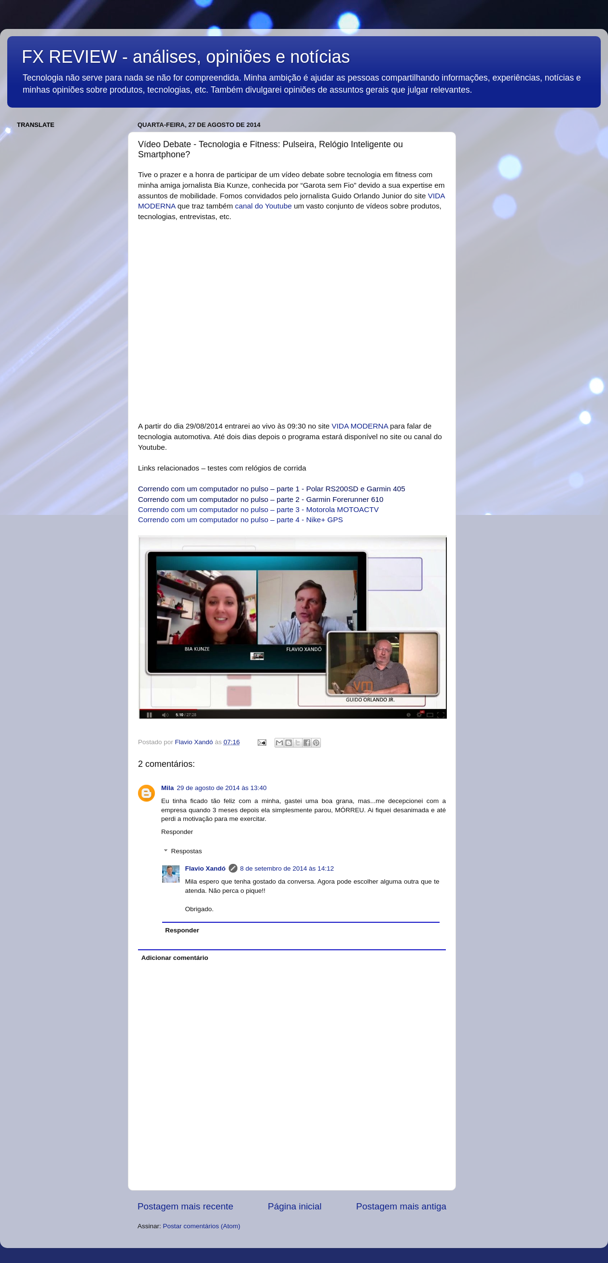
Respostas (186, 851)
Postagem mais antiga (401, 1206)
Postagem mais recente (185, 1206)
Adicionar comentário (174, 957)
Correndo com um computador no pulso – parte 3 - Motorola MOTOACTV (258, 509)
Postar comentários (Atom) (202, 1226)
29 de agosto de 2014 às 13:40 (221, 787)
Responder (177, 831)
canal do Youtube (263, 206)
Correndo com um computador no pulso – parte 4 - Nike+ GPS (240, 519)
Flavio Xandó (205, 868)
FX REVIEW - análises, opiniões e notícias (186, 57)
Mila (167, 787)
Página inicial (294, 1206)
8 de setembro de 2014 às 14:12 (287, 868)
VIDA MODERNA (360, 426)
